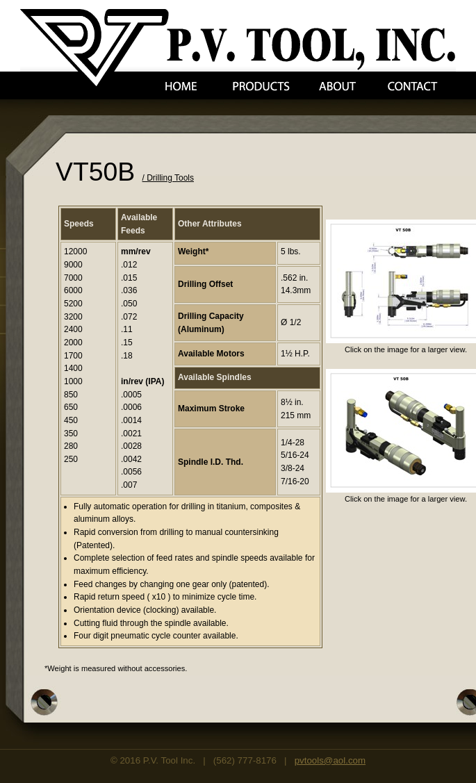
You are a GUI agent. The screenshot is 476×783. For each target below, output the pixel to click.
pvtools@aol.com (330, 760)
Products (261, 86)
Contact (412, 86)
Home (181, 86)
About (337, 86)
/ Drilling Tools (168, 178)
